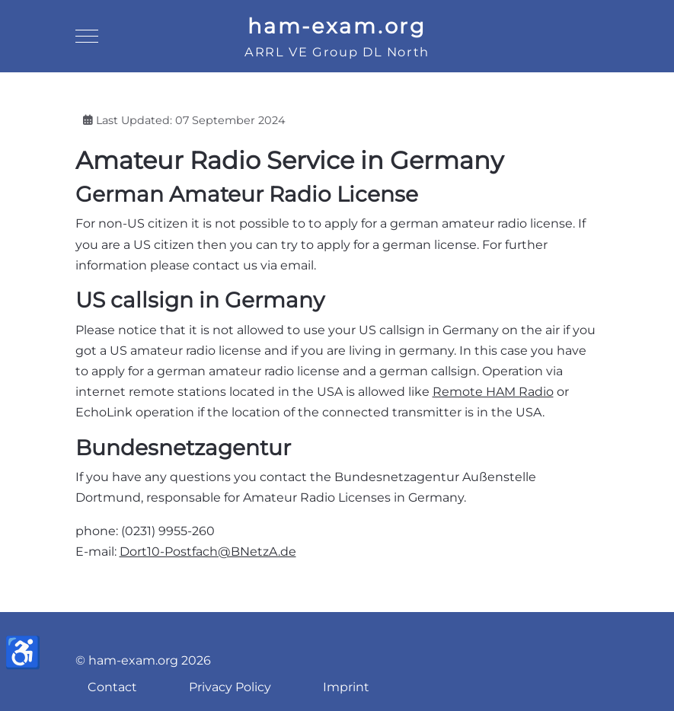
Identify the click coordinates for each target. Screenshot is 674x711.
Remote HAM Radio (493, 391)
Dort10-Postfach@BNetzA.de (208, 551)
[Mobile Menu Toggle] (86, 36)
